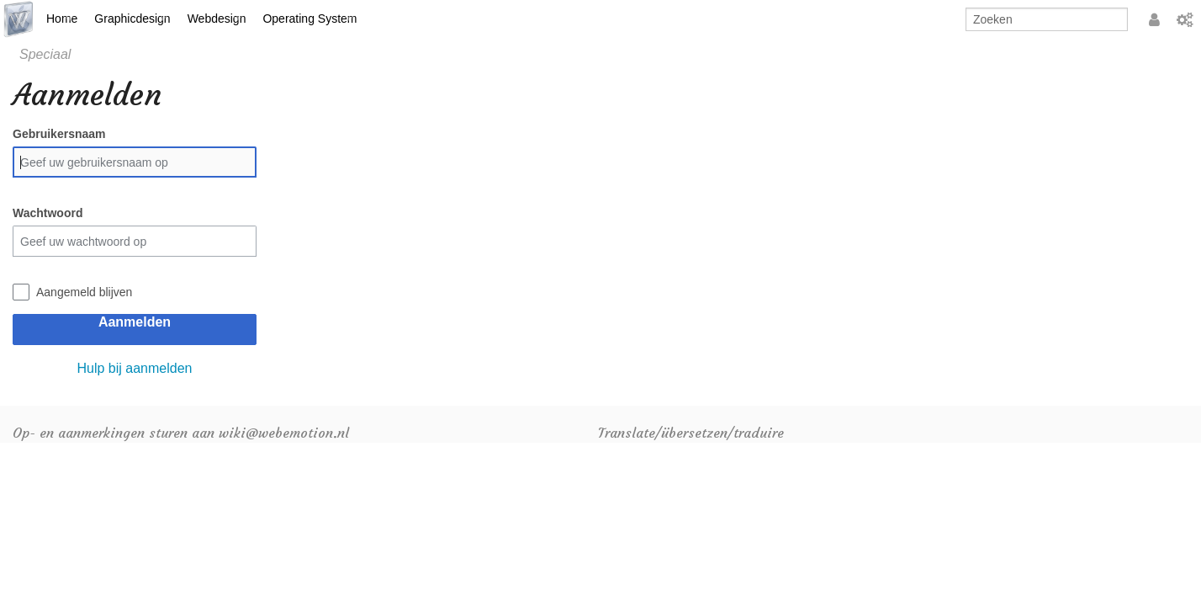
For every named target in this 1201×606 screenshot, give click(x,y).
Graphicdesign (132, 18)
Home (61, 18)
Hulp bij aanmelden (135, 368)
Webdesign (217, 18)
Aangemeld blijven (84, 292)
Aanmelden (134, 322)
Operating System (309, 18)
